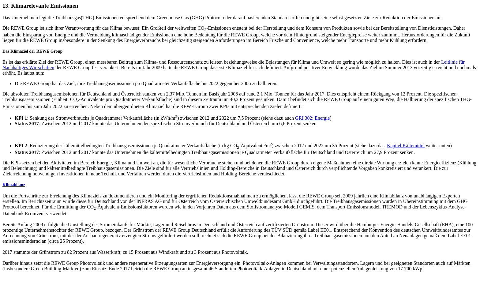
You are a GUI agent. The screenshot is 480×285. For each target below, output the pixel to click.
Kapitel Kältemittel (406, 145)
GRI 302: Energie (312, 118)
